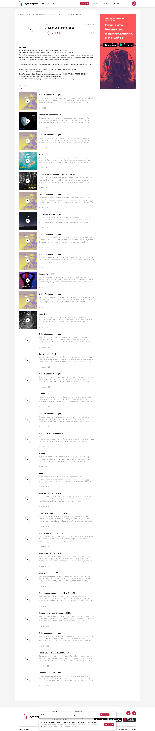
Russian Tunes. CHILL (49, 354)
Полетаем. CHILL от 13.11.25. (54, 672)
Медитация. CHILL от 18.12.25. (54, 553)
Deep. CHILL (45, 314)
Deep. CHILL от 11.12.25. (51, 573)
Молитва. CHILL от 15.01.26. (53, 493)
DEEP (41, 154)
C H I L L (59, 14)
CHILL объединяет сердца (52, 94)
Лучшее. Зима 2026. (49, 274)
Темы (126, 3)
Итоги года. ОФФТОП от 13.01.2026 (57, 513)
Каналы (116, 3)
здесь (76, 727)
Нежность (44, 453)
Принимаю (105, 715)
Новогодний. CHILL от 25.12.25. (55, 533)
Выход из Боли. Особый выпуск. (55, 433)
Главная (95, 3)
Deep (41, 473)
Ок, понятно (109, 724)
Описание (24, 47)
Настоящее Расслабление (52, 114)
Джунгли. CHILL (47, 393)
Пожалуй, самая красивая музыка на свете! (40, 14)
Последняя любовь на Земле (54, 214)
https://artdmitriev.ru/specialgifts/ (66, 79)
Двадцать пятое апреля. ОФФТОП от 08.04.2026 (64, 174)
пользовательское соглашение (89, 715)
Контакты (78, 712)
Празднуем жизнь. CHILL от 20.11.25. (58, 652)
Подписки (106, 3)
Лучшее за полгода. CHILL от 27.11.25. (58, 613)
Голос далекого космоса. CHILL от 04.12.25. (61, 593)
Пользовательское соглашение (127, 729)
